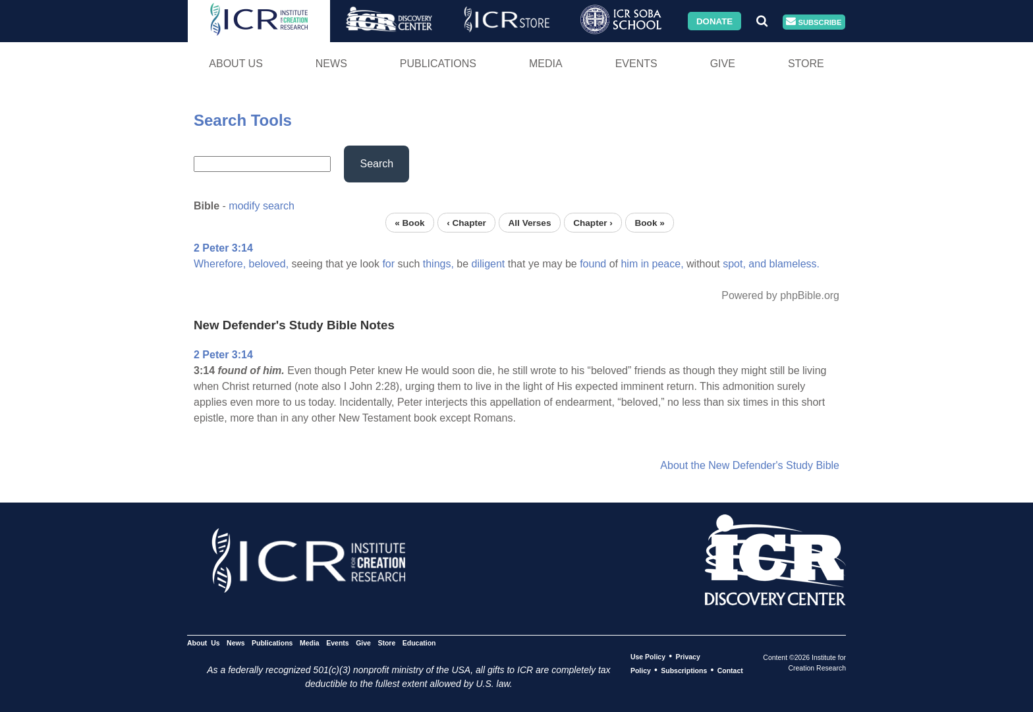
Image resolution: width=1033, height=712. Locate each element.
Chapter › (593, 222)
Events (636, 63)
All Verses (530, 222)
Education (419, 643)
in (645, 263)
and (757, 263)
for (388, 263)
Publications (438, 63)
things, (438, 263)
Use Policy (647, 657)
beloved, (269, 263)
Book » (649, 222)
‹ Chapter (466, 222)
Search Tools (243, 120)
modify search (261, 205)
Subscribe (813, 22)
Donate (714, 21)
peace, (668, 263)
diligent (488, 263)
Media (546, 63)
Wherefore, (220, 263)
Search (376, 163)
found (593, 263)
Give (722, 63)
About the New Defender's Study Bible (749, 465)
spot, (734, 263)
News (331, 63)
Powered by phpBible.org (780, 295)
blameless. (794, 263)
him (629, 263)
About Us (236, 63)
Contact (730, 670)
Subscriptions (684, 670)
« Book (409, 222)
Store (806, 63)
